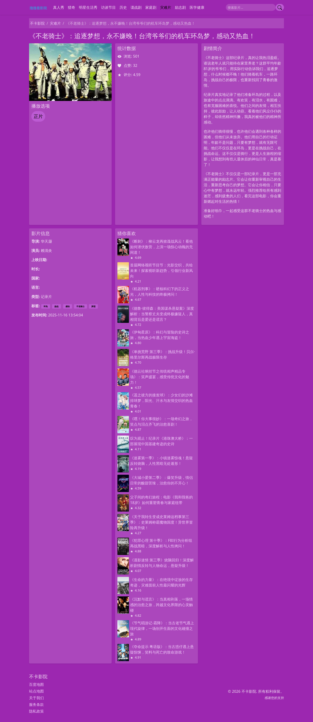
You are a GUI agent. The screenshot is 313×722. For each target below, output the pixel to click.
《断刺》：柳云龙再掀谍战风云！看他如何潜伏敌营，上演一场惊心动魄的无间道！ (161, 247)
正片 (38, 116)
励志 (56, 306)
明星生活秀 (88, 7)
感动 (68, 306)
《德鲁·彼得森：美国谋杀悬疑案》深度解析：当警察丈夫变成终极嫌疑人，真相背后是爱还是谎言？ (162, 314)
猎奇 (71, 7)
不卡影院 (37, 23)
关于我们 (36, 697)
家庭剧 (150, 7)
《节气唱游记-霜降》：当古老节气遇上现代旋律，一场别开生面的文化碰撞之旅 (162, 628)
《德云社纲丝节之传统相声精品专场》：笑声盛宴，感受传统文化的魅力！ (159, 377)
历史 (123, 7)
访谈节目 (108, 7)
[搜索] (251, 7)
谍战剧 (136, 7)
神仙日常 (259, 159)
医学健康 (197, 7)
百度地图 (36, 684)
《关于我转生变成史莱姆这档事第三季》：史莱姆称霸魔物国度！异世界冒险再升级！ (161, 522)
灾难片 (165, 7)
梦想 (93, 306)
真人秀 (58, 7)
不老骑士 (80, 306)
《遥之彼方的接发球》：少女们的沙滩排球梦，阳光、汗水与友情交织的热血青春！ (161, 400)
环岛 (46, 306)
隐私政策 (36, 711)
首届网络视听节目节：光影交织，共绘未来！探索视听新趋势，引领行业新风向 (161, 270)
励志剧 (180, 7)
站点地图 (36, 691)
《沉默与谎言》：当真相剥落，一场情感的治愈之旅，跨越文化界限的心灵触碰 (161, 605)
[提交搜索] (280, 7)
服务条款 (36, 704)
